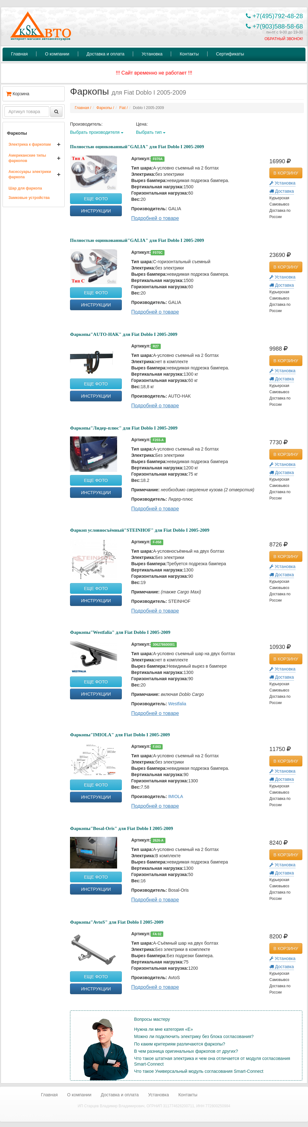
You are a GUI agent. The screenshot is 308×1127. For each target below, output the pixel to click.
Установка (152, 53)
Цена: (142, 124)
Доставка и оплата (106, 53)
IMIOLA (175, 796)
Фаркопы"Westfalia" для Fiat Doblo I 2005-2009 (120, 632)
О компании (57, 53)
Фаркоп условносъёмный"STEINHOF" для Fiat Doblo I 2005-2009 (139, 530)
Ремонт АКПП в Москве (29, 1115)
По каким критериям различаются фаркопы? (179, 1043)
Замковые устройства (29, 198)
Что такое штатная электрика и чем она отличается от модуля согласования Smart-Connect (212, 1061)
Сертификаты (230, 53)
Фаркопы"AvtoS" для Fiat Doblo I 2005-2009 (117, 922)
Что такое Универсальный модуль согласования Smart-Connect (198, 1071)
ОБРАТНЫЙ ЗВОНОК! (283, 39)
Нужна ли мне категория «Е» (163, 1029)
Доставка (281, 191)
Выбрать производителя (96, 132)
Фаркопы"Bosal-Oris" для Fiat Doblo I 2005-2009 (121, 828)
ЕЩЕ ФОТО (96, 198)
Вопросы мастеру (152, 1019)
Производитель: (86, 124)
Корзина (17, 93)
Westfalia (177, 703)
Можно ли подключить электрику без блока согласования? (194, 1036)
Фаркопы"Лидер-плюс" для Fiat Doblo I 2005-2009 (123, 427)
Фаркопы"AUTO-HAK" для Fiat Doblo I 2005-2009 (123, 334)
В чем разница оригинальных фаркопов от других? (186, 1051)
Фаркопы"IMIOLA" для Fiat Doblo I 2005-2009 (120, 734)
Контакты (189, 53)
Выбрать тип (150, 132)
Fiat (122, 108)
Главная (19, 53)
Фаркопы (17, 133)
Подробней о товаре (155, 218)
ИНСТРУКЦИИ (96, 210)
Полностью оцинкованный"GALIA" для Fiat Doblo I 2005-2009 (137, 146)
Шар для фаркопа (25, 188)
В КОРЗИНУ (285, 172)
